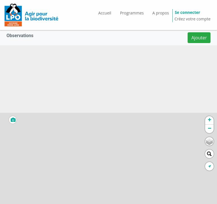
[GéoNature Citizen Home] (31, 15)
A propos (160, 13)
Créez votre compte (192, 19)
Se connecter (187, 12)
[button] (209, 120)
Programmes (132, 13)
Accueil (104, 13)
